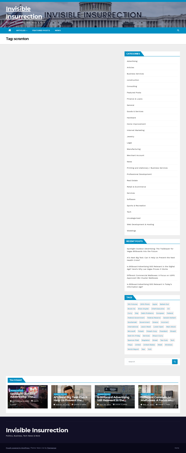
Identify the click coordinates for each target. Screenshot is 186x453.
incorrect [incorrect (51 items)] (164, 322)
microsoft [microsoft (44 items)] (131, 331)
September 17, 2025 (21, 401)
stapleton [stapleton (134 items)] (146, 340)
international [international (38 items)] (133, 327)
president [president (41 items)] (163, 331)
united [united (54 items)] (138, 345)
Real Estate (132, 180)
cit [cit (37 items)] (168, 309)
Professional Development (139, 174)
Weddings (131, 231)
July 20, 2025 (105, 404)
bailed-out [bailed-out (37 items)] (164, 304)
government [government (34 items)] (145, 322)
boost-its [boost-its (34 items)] (131, 309)
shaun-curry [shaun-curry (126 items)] (158, 336)
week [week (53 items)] (160, 345)
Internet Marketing (135, 130)
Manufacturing (134, 149)
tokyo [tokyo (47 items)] (130, 345)
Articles (21, 30)
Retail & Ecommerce (136, 187)
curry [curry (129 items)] (130, 313)
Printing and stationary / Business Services (147, 168)
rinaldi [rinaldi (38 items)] (173, 331)
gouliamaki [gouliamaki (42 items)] (132, 322)
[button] (178, 30)
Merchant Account (135, 155)
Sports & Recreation (136, 205)
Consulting (132, 86)
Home (177, 448)
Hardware (131, 118)
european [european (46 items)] (160, 313)
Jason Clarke (79, 404)
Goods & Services (135, 111)
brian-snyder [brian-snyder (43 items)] (143, 309)
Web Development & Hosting (140, 224)
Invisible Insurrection (37, 430)
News (58, 30)
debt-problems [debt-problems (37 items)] (147, 313)
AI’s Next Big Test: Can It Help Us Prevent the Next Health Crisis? (70, 400)
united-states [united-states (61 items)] (149, 345)
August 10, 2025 (63, 404)
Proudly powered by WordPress (18, 448)
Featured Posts (41, 30)
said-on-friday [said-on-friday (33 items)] (134, 336)
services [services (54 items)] (146, 336)
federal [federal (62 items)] (170, 313)
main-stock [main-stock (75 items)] (171, 327)
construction (133, 80)
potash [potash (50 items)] (141, 331)
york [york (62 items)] (149, 349)
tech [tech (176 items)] (172, 340)
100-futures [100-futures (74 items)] (132, 304)
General (130, 105)
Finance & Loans (134, 99)
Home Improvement (136, 124)
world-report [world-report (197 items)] (133, 349)
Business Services (135, 74)
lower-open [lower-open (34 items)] (158, 327)
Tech (129, 212)
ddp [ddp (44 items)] (136, 313)
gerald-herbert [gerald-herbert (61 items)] (169, 318)
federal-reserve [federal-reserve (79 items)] (153, 318)
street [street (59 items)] (155, 340)
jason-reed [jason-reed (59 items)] (146, 327)
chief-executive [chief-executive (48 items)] (158, 309)
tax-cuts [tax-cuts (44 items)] (163, 340)
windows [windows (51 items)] (168, 345)
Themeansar (51, 448)
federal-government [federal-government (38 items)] (136, 318)
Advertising (132, 61)
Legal (129, 143)
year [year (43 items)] (143, 349)
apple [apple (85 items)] (155, 304)
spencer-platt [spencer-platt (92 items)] (133, 340)
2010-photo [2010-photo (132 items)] (145, 304)
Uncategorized (133, 218)
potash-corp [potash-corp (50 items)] (152, 331)
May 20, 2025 (148, 404)
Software (131, 199)
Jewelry (130, 136)
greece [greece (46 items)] (155, 322)
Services (131, 193)
